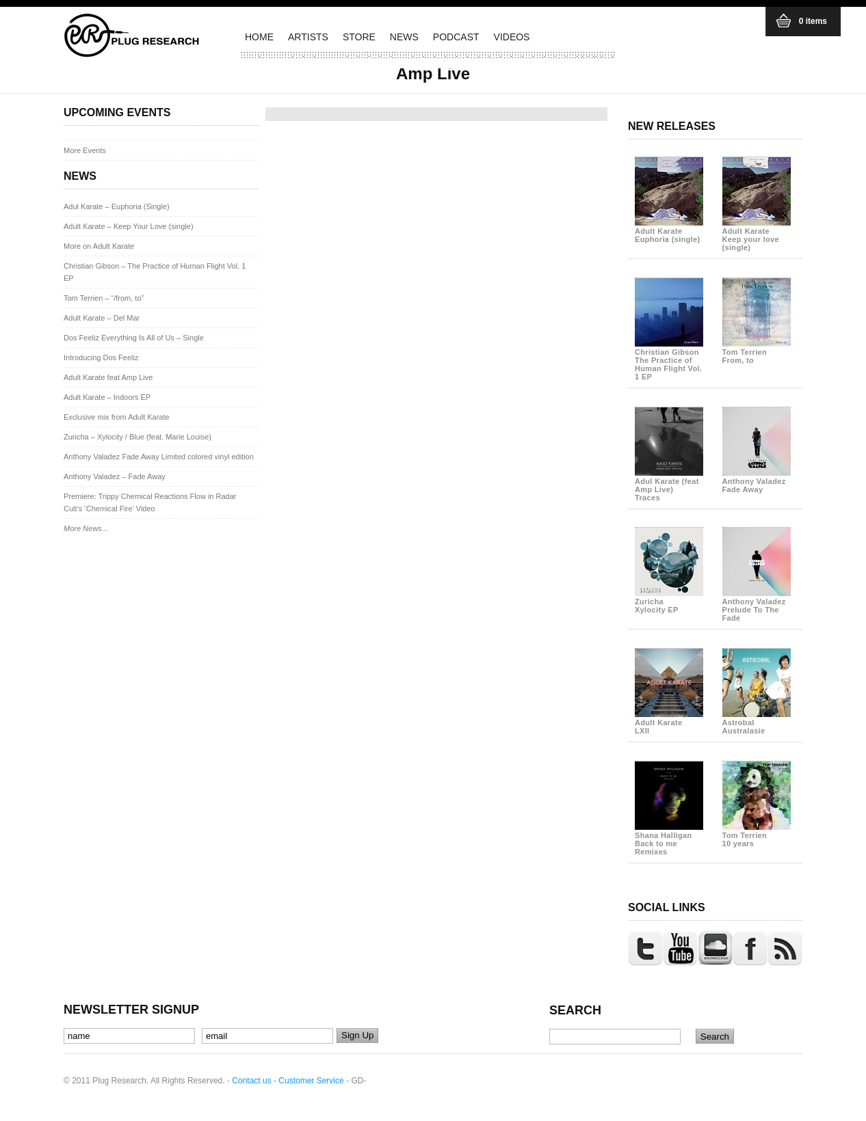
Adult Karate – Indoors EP (107, 397)
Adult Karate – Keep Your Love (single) (129, 226)
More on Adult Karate (99, 246)
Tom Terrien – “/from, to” (104, 298)
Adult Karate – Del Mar (102, 318)
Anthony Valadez (756, 481)
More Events (85, 150)
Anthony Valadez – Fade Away (115, 476)
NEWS (404, 36)
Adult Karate (669, 231)
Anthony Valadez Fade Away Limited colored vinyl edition (159, 457)
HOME (259, 36)
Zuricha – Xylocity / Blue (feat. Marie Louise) (137, 437)
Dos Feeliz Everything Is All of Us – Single (134, 338)
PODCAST (456, 36)
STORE (359, 36)
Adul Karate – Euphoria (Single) (117, 206)
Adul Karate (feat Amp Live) (669, 485)
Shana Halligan (669, 839)
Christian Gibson (669, 360)
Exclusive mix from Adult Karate (117, 417)
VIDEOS (512, 36)
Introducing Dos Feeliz (101, 357)
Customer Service (310, 1080)
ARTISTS (308, 36)
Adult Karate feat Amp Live (108, 377)
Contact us (251, 1080)
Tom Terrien (756, 352)
